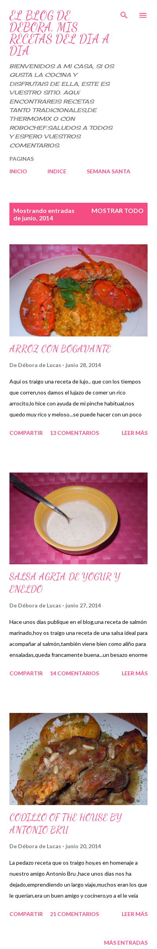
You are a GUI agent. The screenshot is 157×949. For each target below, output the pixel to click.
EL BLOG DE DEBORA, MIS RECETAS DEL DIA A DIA (59, 33)
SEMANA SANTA (108, 171)
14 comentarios (74, 673)
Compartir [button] (26, 432)
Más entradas (126, 942)
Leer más (135, 432)
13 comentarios (74, 432)
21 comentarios (74, 914)
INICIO (18, 171)
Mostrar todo (117, 210)
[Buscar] (124, 14)
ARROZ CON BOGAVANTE (60, 349)
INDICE (56, 171)
